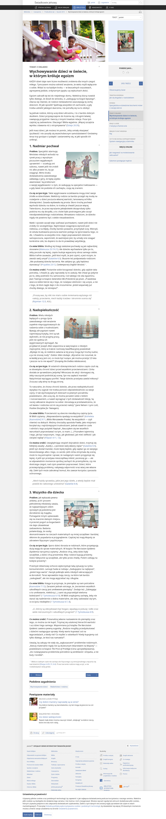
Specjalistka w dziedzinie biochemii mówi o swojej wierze (126, 105)
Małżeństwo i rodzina (33, 771)
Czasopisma (37, 12)
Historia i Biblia (31, 787)
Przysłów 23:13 (48, 264)
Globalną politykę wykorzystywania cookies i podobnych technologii (73, 806)
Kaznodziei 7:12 (37, 586)
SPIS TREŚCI (126, 83)
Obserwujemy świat (117, 90)
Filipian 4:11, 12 (52, 437)
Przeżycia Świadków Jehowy (84, 786)
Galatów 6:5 (89, 445)
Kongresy (78, 780)
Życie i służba (55, 774)
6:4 (54, 664)
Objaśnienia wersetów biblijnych (37, 758)
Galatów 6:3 (54, 258)
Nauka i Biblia (31, 784)
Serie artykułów (56, 768)
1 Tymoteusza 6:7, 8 (60, 601)
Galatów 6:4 (71, 483)
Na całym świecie (80, 789)
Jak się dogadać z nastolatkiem (126, 96)
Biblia (53, 755)
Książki (53, 758)
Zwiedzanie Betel (80, 770)
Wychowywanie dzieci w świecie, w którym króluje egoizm (126, 115)
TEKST (114, 17)
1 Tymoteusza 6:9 (84, 612)
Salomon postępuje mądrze (120, 161)
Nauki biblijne (31, 751)
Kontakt (78, 767)
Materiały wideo (56, 790)
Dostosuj (47, 814)
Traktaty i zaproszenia (58, 765)
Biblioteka (27, 12)
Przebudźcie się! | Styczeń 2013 (54, 12)
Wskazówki (54, 784)
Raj (126, 132)
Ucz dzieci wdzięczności (50, 717)
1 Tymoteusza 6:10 (50, 595)
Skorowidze (55, 781)
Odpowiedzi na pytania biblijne (36, 755)
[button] (62, 7)
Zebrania (78, 774)
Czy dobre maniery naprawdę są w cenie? (59, 701)
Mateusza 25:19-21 (49, 249)
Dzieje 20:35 (73, 125)
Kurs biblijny (31, 761)
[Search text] (125, 3)
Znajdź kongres (106, 759)
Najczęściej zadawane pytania (84, 761)
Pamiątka (78, 777)
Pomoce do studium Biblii (35, 765)
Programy (54, 777)
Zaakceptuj (28, 814)
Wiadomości (79, 751)
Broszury (54, 761)
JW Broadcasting (57, 787)
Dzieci (28, 777)
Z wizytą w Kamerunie (126, 125)
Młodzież (30, 774)
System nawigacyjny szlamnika (126, 140)
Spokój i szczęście (32, 768)
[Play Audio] (140, 12)
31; (51, 664)
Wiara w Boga (31, 781)
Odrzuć (38, 814)
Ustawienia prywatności (68, 808)
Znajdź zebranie (126, 755)
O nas (77, 757)
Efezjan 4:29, (45, 664)
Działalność (78, 783)
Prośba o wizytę (80, 764)
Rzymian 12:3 (39, 301)
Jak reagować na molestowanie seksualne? (121, 153)
